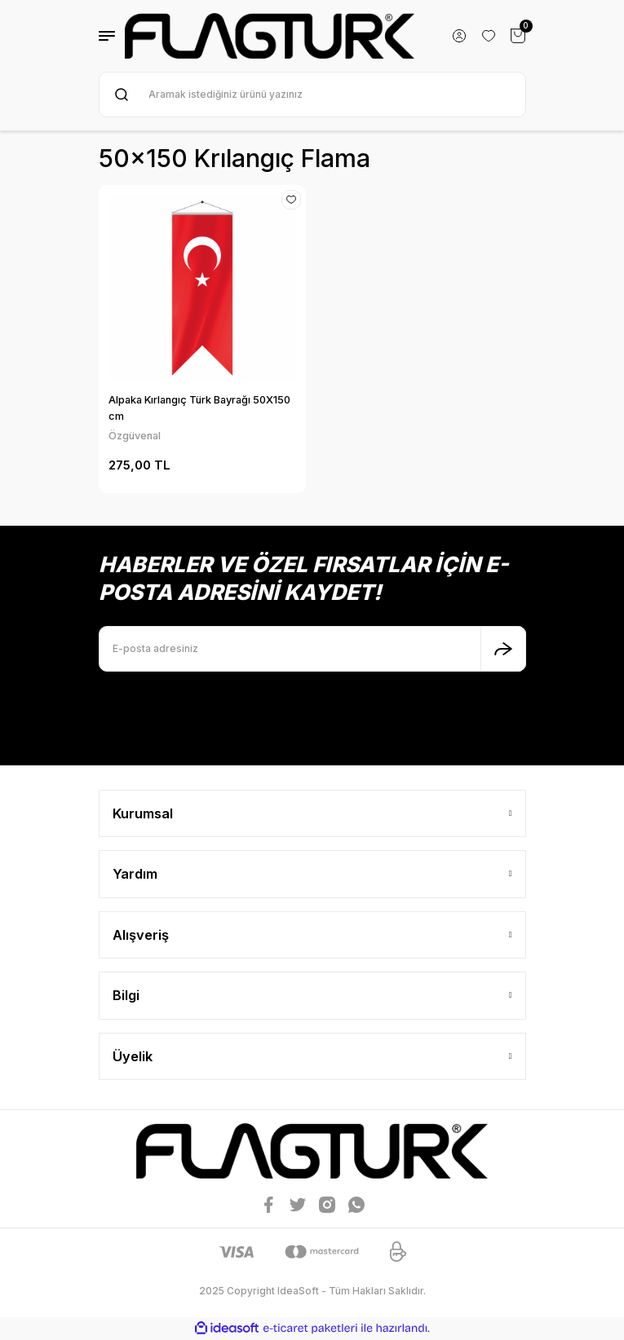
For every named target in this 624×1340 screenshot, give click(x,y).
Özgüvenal (134, 436)
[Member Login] (459, 36)
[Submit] (503, 649)
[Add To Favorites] (291, 199)
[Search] (312, 94)
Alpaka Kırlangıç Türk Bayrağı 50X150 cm (199, 408)
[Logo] (270, 36)
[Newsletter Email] (312, 649)
